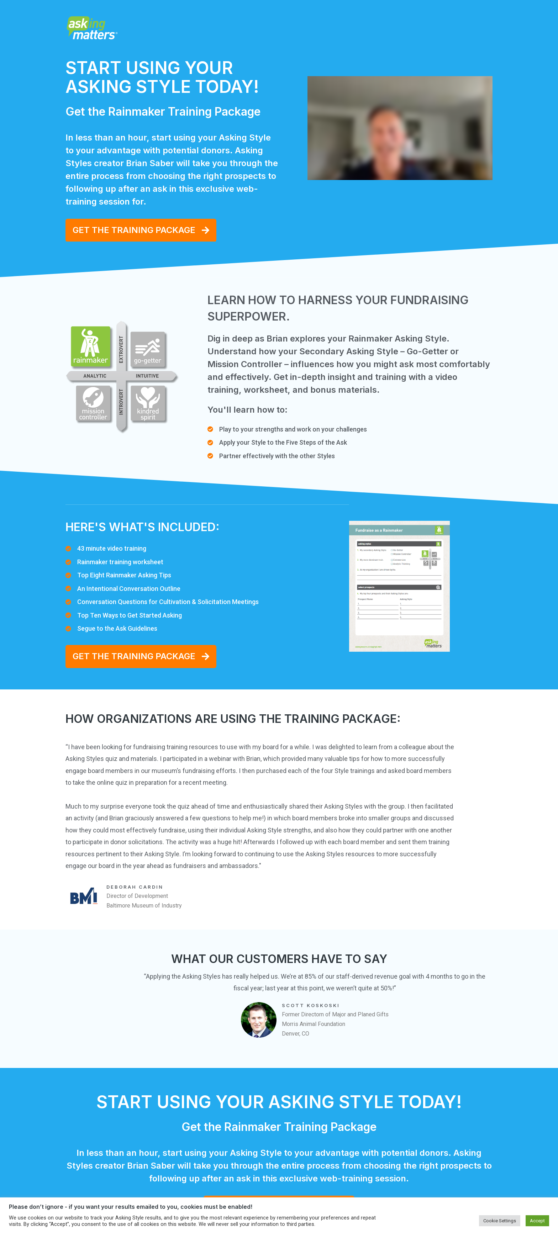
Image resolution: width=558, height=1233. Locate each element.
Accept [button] (537, 1220)
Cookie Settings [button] (499, 1220)
